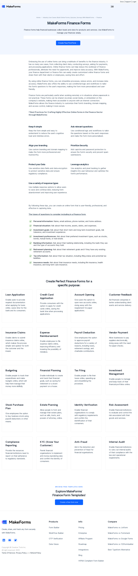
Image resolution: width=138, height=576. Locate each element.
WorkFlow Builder (56, 533)
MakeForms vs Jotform (118, 527)
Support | (128, 2)
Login (134, 2)
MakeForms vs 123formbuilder (120, 544)
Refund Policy (35, 553)
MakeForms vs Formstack (119, 533)
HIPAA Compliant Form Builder (91, 561)
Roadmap (82, 544)
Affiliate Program (85, 538)
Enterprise (82, 533)
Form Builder (54, 527)
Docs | (122, 2)
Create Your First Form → (68, 43)
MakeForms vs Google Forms (120, 538)
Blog (80, 555)
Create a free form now (69, 502)
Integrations (83, 550)
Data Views (54, 544)
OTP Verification (56, 538)
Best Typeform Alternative (119, 550)
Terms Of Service (8, 553)
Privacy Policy (21, 553)
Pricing (81, 527)
